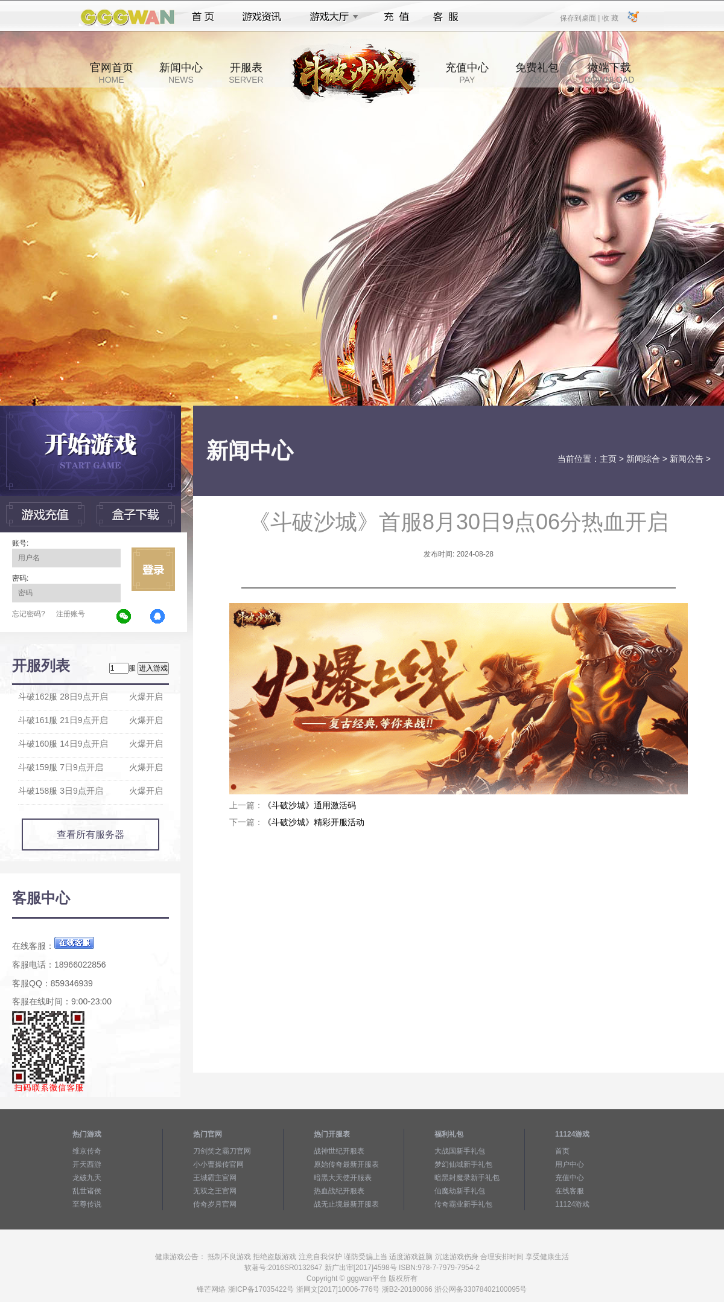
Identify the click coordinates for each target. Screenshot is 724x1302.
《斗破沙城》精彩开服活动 (313, 822)
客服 (446, 17)
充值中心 (467, 73)
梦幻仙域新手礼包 (463, 1164)
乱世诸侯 (86, 1191)
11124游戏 (572, 1204)
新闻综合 (643, 459)
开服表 (246, 73)
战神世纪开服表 (339, 1151)
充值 (396, 17)
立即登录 (153, 569)
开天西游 (86, 1164)
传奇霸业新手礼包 (463, 1204)
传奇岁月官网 (215, 1204)
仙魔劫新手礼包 (459, 1191)
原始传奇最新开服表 (346, 1164)
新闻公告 (686, 459)
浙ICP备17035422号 (261, 1289)
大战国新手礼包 (459, 1151)
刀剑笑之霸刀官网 (222, 1151)
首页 (203, 17)
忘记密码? (28, 614)
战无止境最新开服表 (346, 1204)
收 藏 (609, 17)
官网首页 (111, 73)
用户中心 (569, 1164)
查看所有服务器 (90, 834)
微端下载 (609, 73)
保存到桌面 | (580, 17)
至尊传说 (86, 1204)
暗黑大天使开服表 (343, 1177)
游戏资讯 (262, 17)
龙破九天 (86, 1177)
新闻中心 (181, 73)
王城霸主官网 (215, 1177)
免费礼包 (537, 73)
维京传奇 (86, 1151)
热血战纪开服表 (339, 1191)
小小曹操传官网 (218, 1164)
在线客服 (569, 1191)
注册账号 (70, 614)
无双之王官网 (215, 1191)
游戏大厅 (330, 17)
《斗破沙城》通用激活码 (309, 805)
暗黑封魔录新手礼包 (467, 1177)
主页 (608, 459)
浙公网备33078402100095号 (480, 1289)
